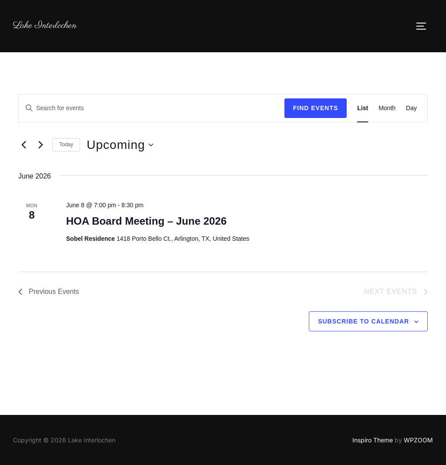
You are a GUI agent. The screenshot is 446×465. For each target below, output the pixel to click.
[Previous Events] (23, 145)
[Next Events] (40, 145)
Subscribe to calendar (363, 321)
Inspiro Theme (372, 440)
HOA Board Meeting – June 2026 (146, 221)
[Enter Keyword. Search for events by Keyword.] (151, 108)
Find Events (315, 107)
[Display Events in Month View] (386, 108)
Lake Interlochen (45, 25)
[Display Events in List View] (362, 108)
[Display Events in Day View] (411, 108)
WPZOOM (418, 440)
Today (66, 145)
